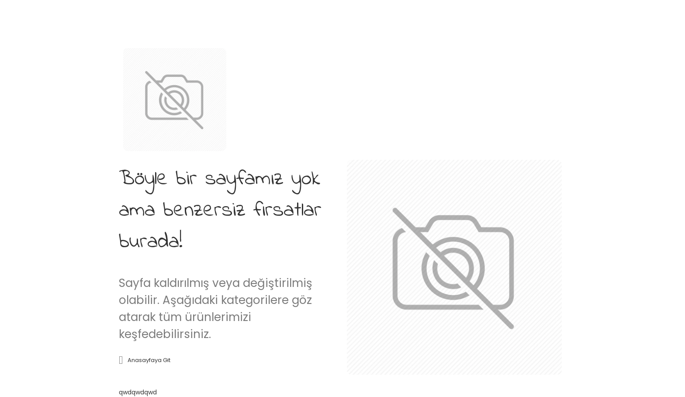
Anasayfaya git (149, 360)
